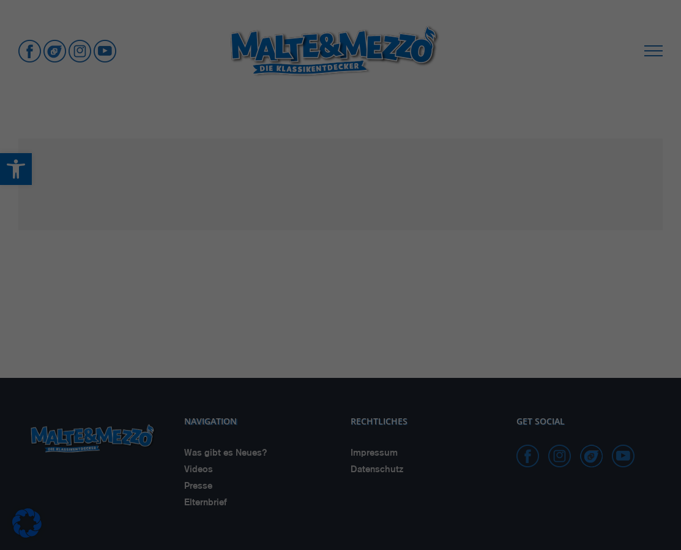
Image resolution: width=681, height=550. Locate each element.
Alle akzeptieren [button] (340, 397)
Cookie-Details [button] (283, 532)
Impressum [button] (403, 532)
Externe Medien (435, 357)
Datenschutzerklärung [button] (347, 532)
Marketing (325, 357)
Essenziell (227, 357)
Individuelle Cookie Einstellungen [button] (340, 506)
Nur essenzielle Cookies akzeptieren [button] (340, 470)
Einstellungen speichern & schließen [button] (341, 434)
